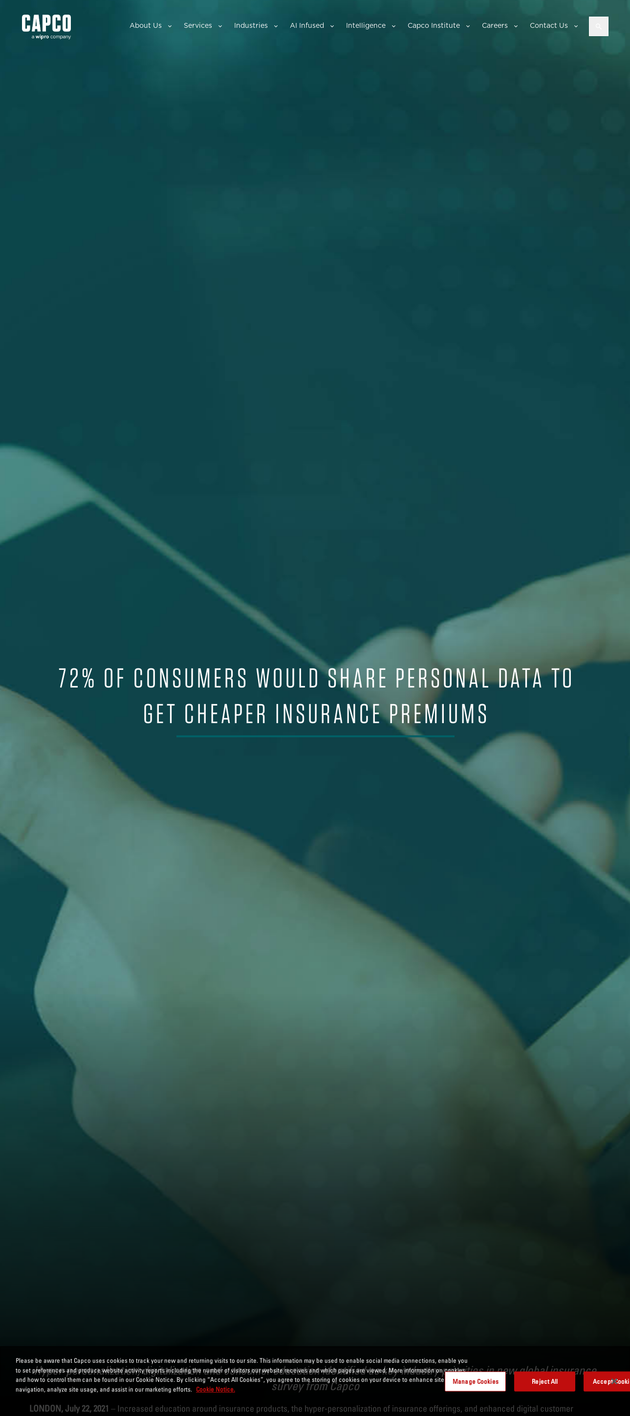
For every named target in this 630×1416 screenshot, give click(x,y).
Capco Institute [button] (434, 25)
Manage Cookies (476, 1385)
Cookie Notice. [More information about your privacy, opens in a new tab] (215, 1392)
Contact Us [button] (549, 25)
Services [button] (198, 25)
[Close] (614, 1384)
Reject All (545, 1385)
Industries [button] (251, 25)
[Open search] (598, 26)
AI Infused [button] (307, 25)
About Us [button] (146, 25)
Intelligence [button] (366, 25)
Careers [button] (495, 25)
